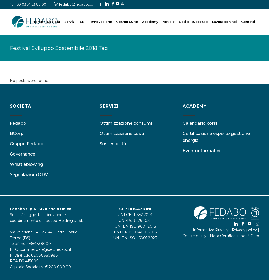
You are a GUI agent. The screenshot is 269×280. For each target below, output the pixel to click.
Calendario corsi (200, 123)
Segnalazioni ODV (29, 174)
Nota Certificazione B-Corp (234, 235)
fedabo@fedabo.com (78, 4)
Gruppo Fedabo (26, 143)
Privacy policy (244, 230)
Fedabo (18, 123)
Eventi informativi (201, 150)
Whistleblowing (26, 164)
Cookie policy (194, 235)
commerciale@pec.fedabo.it (45, 249)
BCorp (16, 133)
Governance (22, 154)
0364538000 (39, 243)
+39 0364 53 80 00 (30, 4)
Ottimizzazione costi (122, 133)
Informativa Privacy (211, 230)
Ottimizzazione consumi (126, 123)
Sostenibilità (113, 143)
